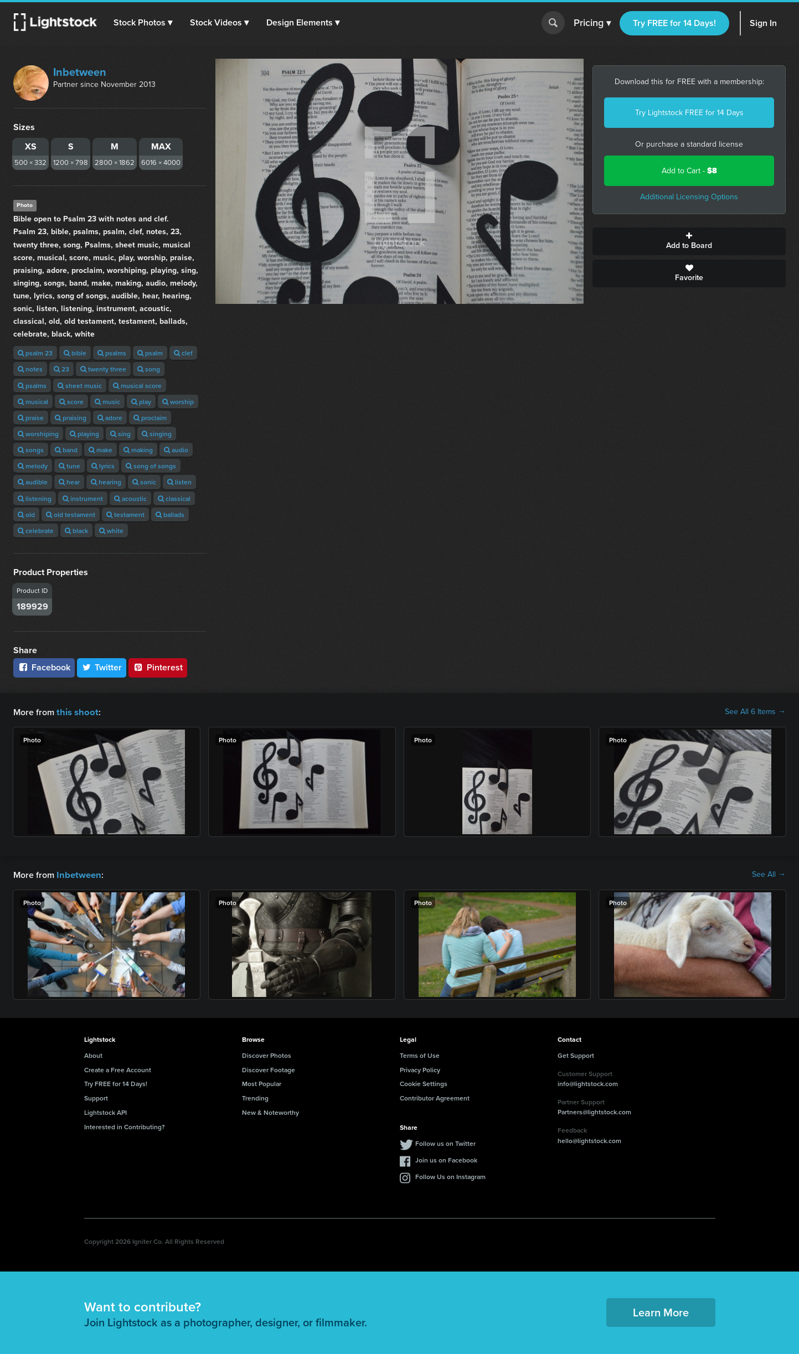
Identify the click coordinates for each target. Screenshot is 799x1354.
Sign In (763, 23)
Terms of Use (420, 1054)
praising (70, 417)
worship (178, 401)
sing (120, 433)
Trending (255, 1097)
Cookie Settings (423, 1082)
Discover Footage (268, 1068)
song (148, 369)
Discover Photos (266, 1054)
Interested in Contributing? (124, 1125)
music (107, 401)
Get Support (576, 1054)
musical (33, 401)
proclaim (150, 417)
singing (157, 433)
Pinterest (158, 667)
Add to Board (689, 241)
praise (31, 417)
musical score (137, 385)
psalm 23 (35, 353)
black (76, 530)
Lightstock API (105, 1111)
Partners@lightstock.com (594, 1110)
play (141, 401)
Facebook (44, 667)
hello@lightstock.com (589, 1139)
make (100, 449)
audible (33, 482)
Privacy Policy (420, 1068)
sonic (144, 482)
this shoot (75, 711)
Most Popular (261, 1082)
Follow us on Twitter (445, 1142)
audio (176, 449)
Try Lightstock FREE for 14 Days (689, 112)
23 (61, 369)
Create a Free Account (117, 1068)
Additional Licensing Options (689, 197)
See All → (769, 874)
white (111, 530)
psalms (111, 353)
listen (179, 482)
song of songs (151, 466)
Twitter (101, 667)
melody (33, 466)
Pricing (592, 23)
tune (69, 466)
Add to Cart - (689, 171)
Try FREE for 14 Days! (674, 23)
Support (96, 1097)
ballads (170, 514)
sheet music (80, 385)
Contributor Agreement (435, 1097)
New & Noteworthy (270, 1111)
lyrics (103, 466)
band (66, 449)
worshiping (38, 433)
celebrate (36, 530)
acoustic (130, 498)
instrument (83, 498)
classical (174, 498)
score (71, 401)
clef (183, 353)
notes (30, 369)
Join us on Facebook (446, 1159)
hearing (106, 482)
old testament (70, 514)
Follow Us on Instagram (450, 1175)
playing (84, 433)
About (93, 1054)
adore (109, 417)
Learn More (661, 1311)
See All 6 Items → (755, 711)
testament (125, 514)
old (26, 514)
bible (75, 353)
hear (69, 482)
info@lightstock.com (588, 1082)
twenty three (103, 369)
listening (34, 498)
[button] (143, 22)
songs (31, 449)
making (138, 449)
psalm (150, 353)
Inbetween (79, 72)
